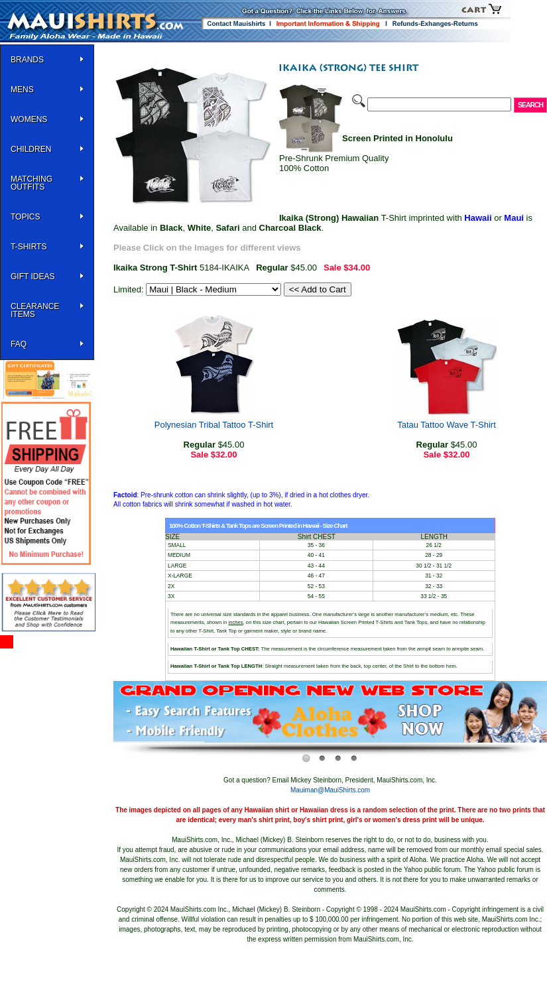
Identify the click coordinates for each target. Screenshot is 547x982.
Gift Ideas (32, 276)
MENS (22, 89)
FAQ (19, 344)
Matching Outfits (31, 183)
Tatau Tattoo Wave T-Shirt (446, 425)
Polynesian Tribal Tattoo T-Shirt (213, 425)
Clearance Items (35, 310)
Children (31, 149)
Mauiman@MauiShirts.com (330, 790)
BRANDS (27, 59)
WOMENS (29, 119)
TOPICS (25, 216)
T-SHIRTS (28, 246)
